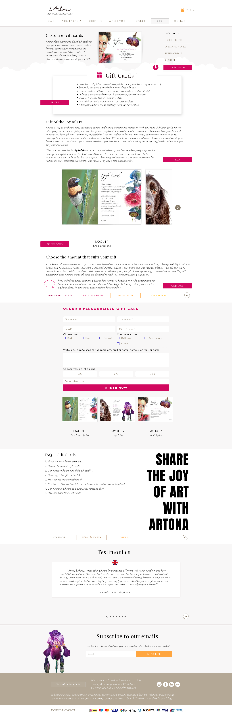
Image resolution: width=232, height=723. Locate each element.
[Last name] (142, 319)
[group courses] (93, 295)
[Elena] (119, 616)
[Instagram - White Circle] (159, 684)
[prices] (54, 102)
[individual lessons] (61, 295)
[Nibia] (116, 616)
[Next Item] (178, 207)
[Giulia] (125, 616)
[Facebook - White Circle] (165, 684)
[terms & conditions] (68, 684)
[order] (124, 537)
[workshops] (126, 295)
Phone (121, 323)
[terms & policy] (92, 537)
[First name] (88, 319)
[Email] (88, 329)
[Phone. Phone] (146, 329)
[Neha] (110, 616)
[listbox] (190, 10)
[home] (50, 21)
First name (69, 313)
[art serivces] (117, 21)
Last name (123, 313)
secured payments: (63, 710)
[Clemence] (107, 616)
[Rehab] (113, 616)
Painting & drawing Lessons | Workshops (113, 684)
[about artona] (71, 21)
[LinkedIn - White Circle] (171, 684)
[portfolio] (94, 21)
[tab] (177, 33)
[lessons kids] (158, 295)
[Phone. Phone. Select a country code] (122, 329)
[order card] (54, 244)
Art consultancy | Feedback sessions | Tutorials (116, 680)
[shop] (160, 21)
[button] (182, 10)
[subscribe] (154, 654)
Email (67, 323)
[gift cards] (177, 67)
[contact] (180, 21)
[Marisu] (122, 616)
